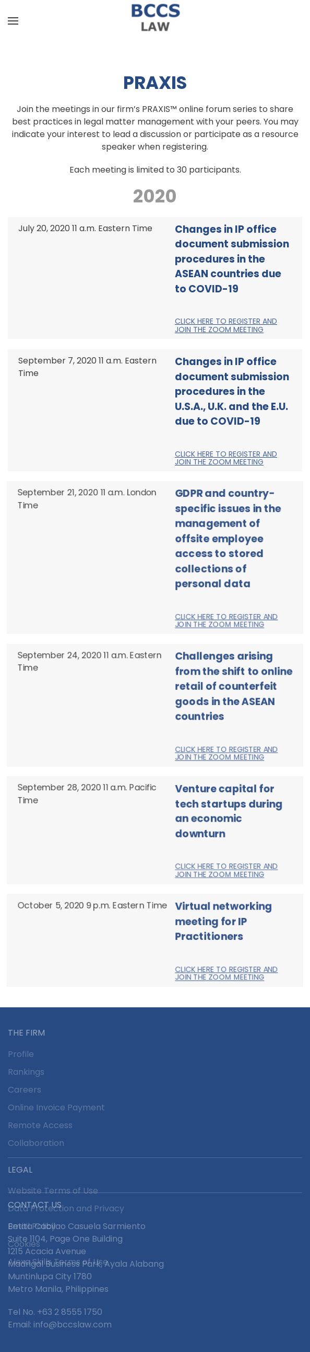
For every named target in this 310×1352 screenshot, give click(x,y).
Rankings (26, 1072)
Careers (24, 1090)
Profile (21, 1054)
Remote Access (40, 1125)
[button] (13, 21)
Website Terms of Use (53, 1191)
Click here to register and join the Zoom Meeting (226, 325)
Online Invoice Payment (56, 1107)
